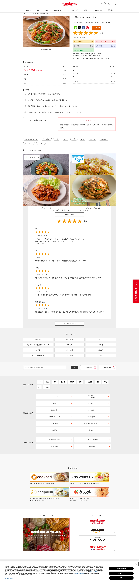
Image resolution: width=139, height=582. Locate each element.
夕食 (74, 139)
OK (121, 578)
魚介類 (63, 370)
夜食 (82, 139)
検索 (114, 3)
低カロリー (104, 139)
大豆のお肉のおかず (31, 139)
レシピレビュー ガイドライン (109, 176)
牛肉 (39, 370)
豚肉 (47, 370)
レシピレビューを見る (79, 37)
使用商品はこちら (46, 49)
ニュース (28, 9)
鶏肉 (54, 370)
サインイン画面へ (70, 192)
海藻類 (72, 370)
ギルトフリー (29, 143)
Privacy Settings (121, 568)
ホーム (25, 13)
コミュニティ (57, 9)
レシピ (46, 9)
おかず (82, 58)
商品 (37, 9)
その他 (107, 58)
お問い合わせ (98, 9)
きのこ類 (89, 370)
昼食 (65, 139)
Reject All (121, 573)
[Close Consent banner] (136, 564)
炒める (94, 58)
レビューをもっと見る (69, 301)
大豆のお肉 (46, 139)
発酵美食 (85, 9)
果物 (105, 370)
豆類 (98, 370)
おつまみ (92, 139)
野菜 (102, 58)
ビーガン (40, 143)
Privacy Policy (9, 578)
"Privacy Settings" (95, 572)
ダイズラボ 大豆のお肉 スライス (34, 70)
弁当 (56, 139)
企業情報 (110, 9)
